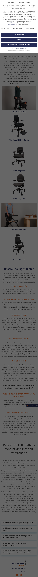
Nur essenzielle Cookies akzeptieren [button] (19, 45)
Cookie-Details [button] (11, 50)
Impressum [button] (27, 50)
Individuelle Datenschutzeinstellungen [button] (19, 48)
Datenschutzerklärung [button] (20, 50)
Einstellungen (11, 24)
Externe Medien (29, 28)
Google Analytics (16, 28)
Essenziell (5, 28)
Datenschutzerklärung (8, 23)
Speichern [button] (19, 39)
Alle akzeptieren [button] (19, 34)
